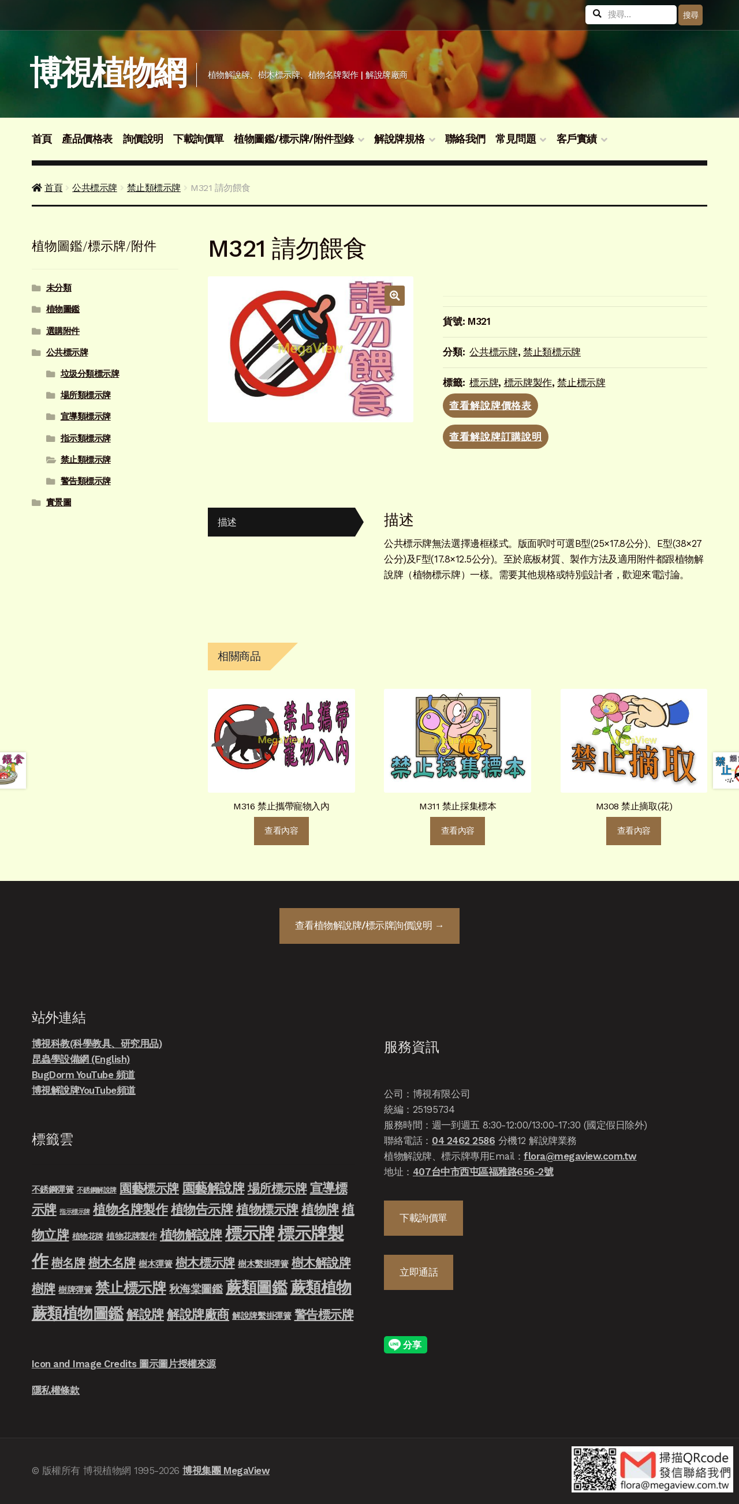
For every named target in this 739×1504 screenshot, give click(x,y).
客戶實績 (577, 139)
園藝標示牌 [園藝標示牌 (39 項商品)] (149, 1188)
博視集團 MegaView (226, 1470)
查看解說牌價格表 (490, 405)
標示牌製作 (528, 382)
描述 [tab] (227, 522)
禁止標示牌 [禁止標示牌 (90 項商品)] (130, 1287)
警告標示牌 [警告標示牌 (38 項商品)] (324, 1314)
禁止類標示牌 (154, 187)
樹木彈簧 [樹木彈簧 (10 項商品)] (155, 1264)
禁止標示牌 (581, 382)
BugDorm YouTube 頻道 (83, 1075)
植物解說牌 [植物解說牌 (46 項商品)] (191, 1234)
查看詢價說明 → (369, 925)
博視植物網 (107, 73)
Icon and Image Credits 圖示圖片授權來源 (124, 1364)
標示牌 (483, 382)
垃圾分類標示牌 (90, 374)
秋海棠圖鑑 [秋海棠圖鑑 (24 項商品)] (196, 1289)
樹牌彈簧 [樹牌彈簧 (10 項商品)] (75, 1290)
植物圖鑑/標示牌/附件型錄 (294, 139)
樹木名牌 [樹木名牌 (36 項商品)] (112, 1262)
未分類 (59, 288)
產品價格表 (87, 139)
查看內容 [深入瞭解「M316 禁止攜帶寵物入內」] (281, 831)
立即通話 (419, 1272)
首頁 (42, 139)
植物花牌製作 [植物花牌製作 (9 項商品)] (131, 1236)
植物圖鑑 (63, 309)
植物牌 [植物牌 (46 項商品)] (320, 1209)
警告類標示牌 (86, 481)
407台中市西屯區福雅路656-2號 (483, 1171)
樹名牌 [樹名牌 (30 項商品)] (68, 1263)
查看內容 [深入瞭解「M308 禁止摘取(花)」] (634, 831)
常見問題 (515, 139)
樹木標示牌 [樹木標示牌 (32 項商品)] (205, 1263)
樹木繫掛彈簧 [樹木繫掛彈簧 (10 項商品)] (263, 1264)
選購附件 (63, 331)
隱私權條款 (56, 1390)
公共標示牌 (94, 187)
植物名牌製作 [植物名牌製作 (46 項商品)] (130, 1209)
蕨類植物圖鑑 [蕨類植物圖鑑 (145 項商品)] (78, 1313)
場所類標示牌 (86, 395)
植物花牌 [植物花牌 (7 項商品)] (87, 1236)
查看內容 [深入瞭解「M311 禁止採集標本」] (458, 831)
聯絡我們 (465, 139)
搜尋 (691, 15)
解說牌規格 (399, 139)
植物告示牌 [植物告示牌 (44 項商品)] (202, 1209)
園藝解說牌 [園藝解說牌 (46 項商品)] (213, 1187)
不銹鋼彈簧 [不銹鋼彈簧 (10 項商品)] (53, 1189)
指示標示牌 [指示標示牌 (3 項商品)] (74, 1212)
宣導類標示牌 (86, 416)
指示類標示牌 (86, 438)
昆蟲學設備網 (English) (81, 1059)
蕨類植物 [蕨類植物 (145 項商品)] (321, 1287)
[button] (395, 296)
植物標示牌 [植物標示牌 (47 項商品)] (267, 1209)
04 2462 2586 (463, 1140)
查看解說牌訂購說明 (495, 436)
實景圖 (59, 502)
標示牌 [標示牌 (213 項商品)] (250, 1233)
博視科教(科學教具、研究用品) (97, 1043)
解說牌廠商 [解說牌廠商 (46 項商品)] (198, 1314)
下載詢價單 (198, 139)
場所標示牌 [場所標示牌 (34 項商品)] (277, 1188)
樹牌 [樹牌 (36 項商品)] (43, 1288)
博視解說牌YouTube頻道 (84, 1090)
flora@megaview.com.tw (580, 1156)
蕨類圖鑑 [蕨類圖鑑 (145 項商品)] (256, 1287)
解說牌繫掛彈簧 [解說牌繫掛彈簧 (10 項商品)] (261, 1316)
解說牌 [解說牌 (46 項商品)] (145, 1314)
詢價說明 (143, 139)
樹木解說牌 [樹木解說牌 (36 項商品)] (321, 1262)
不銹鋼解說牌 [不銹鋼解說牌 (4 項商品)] (97, 1190)
